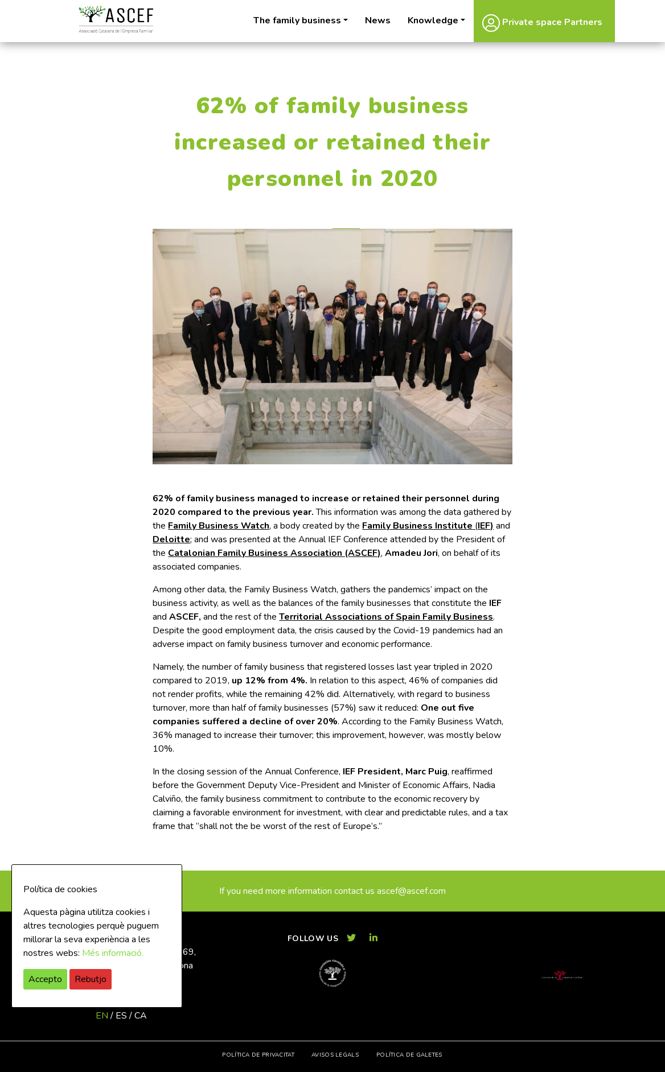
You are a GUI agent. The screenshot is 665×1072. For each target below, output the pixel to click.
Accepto (45, 979)
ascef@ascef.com (411, 891)
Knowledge (433, 20)
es (121, 1015)
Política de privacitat (258, 1055)
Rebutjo (90, 979)
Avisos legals (335, 1055)
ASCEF (116, 19)
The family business (297, 20)
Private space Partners (542, 23)
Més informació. (112, 953)
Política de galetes (409, 1055)
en (102, 1015)
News (378, 20)
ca (140, 1015)
